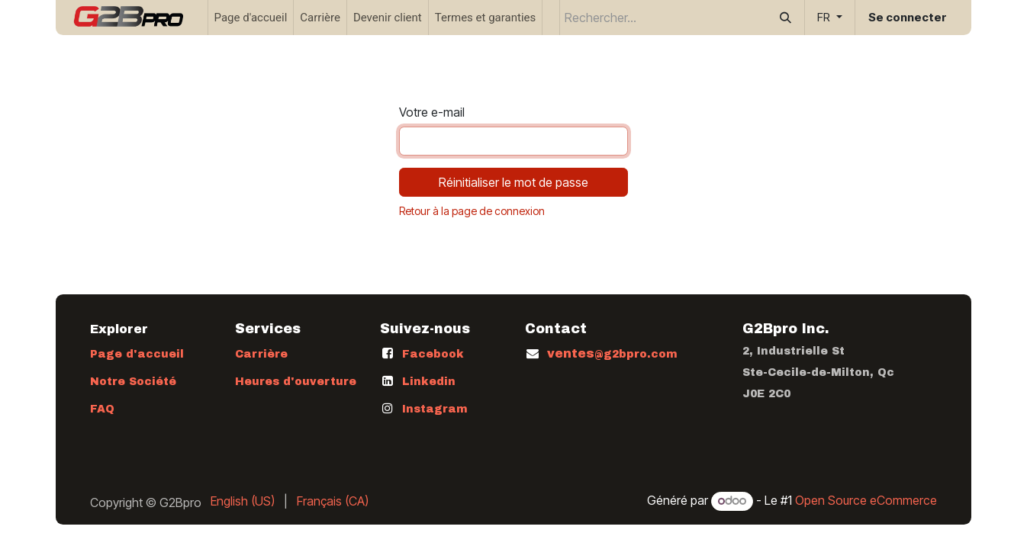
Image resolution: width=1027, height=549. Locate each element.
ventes (612, 353)
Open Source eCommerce (866, 500)
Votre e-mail (432, 112)
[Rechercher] (785, 17)
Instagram (435, 409)
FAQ (102, 409)
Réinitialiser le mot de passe (513, 182)
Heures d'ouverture (295, 381)
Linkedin (429, 381)
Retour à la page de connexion (472, 210)
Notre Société (133, 381)
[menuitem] (251, 17)
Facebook (433, 354)
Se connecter (907, 17)
